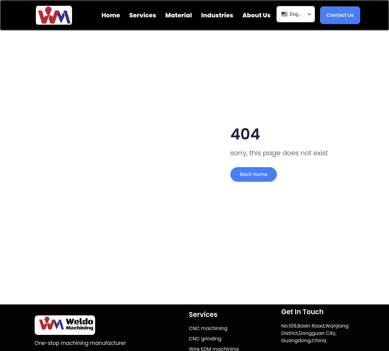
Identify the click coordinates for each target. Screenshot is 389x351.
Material (178, 15)
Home (111, 15)
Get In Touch (302, 312)
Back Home (254, 174)
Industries (217, 15)
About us (256, 15)
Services (142, 15)
